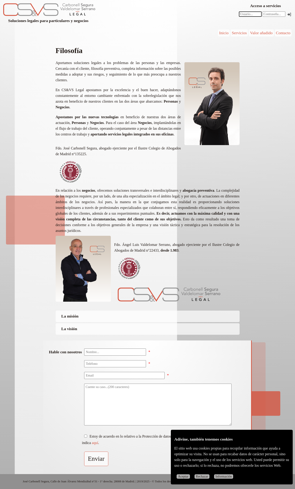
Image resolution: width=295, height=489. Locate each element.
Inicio (224, 33)
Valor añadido (261, 33)
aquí (95, 443)
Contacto (283, 33)
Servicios (239, 33)
